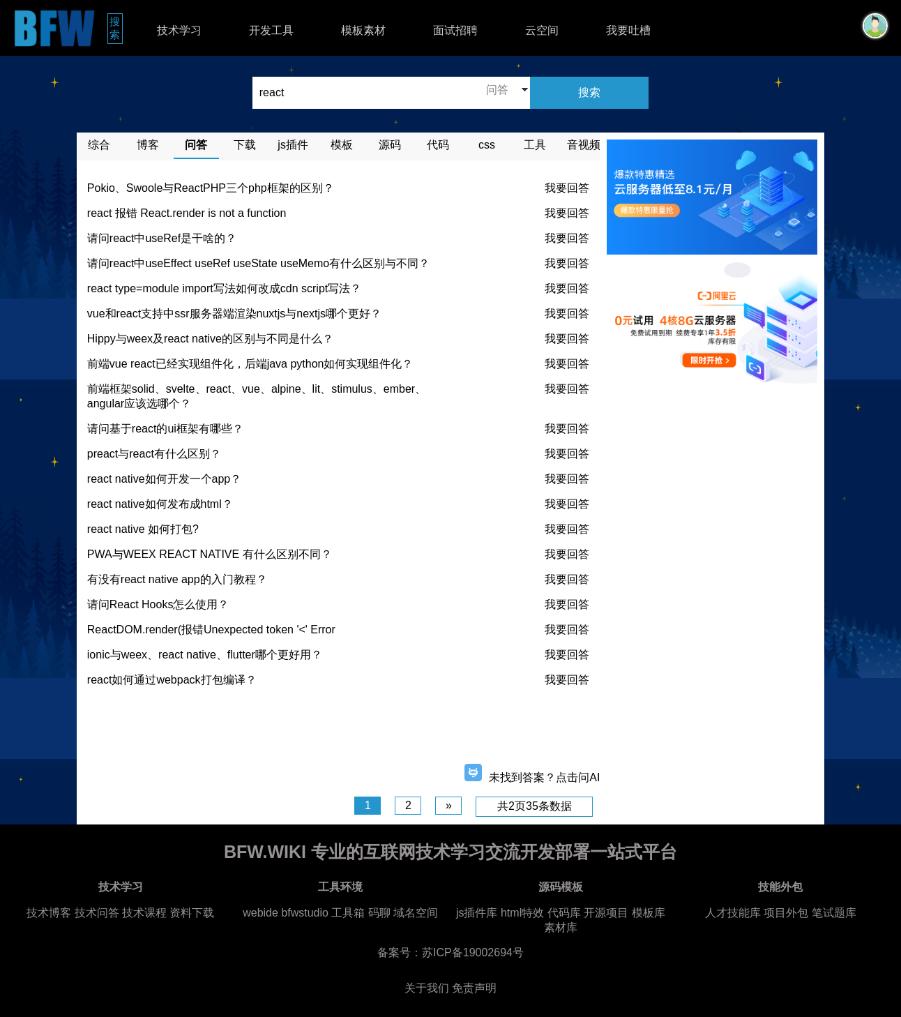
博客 (148, 145)
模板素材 (363, 30)
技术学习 (179, 30)
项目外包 (786, 913)
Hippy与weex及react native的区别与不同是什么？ (210, 339)
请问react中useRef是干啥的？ (161, 238)
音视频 (583, 145)
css (486, 145)
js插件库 (477, 913)
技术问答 (97, 913)
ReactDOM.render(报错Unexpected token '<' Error (211, 629)
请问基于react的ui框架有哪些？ (165, 429)
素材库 (560, 927)
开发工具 (271, 30)
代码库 (564, 913)
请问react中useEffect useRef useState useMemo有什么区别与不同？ (258, 263)
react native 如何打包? (143, 529)
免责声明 (474, 988)
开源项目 (606, 913)
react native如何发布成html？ (160, 504)
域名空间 (415, 913)
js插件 (293, 145)
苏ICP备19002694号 (473, 952)
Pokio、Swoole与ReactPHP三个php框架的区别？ (210, 188)
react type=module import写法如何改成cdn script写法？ (224, 288)
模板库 (648, 913)
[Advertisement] (338, 729)
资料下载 (191, 913)
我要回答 (567, 188)
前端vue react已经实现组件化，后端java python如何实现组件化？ (250, 364)
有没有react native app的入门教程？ (177, 579)
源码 (390, 145)
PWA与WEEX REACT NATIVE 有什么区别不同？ (209, 554)
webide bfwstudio (287, 913)
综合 (99, 145)
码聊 (379, 913)
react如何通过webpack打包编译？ (172, 680)
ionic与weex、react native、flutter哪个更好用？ (204, 655)
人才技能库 (733, 913)
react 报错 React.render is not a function (186, 213)
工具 (535, 145)
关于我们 (426, 988)
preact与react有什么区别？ (154, 454)
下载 (245, 145)
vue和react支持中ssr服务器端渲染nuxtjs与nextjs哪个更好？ (234, 313)
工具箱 (348, 913)
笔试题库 (834, 913)
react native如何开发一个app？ (164, 479)
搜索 (116, 27)
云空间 (542, 30)
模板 (342, 145)
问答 (196, 145)
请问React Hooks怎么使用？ (158, 604)
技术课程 (144, 913)
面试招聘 (455, 30)
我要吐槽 (628, 30)
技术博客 (48, 913)
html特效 (522, 913)
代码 (438, 145)
